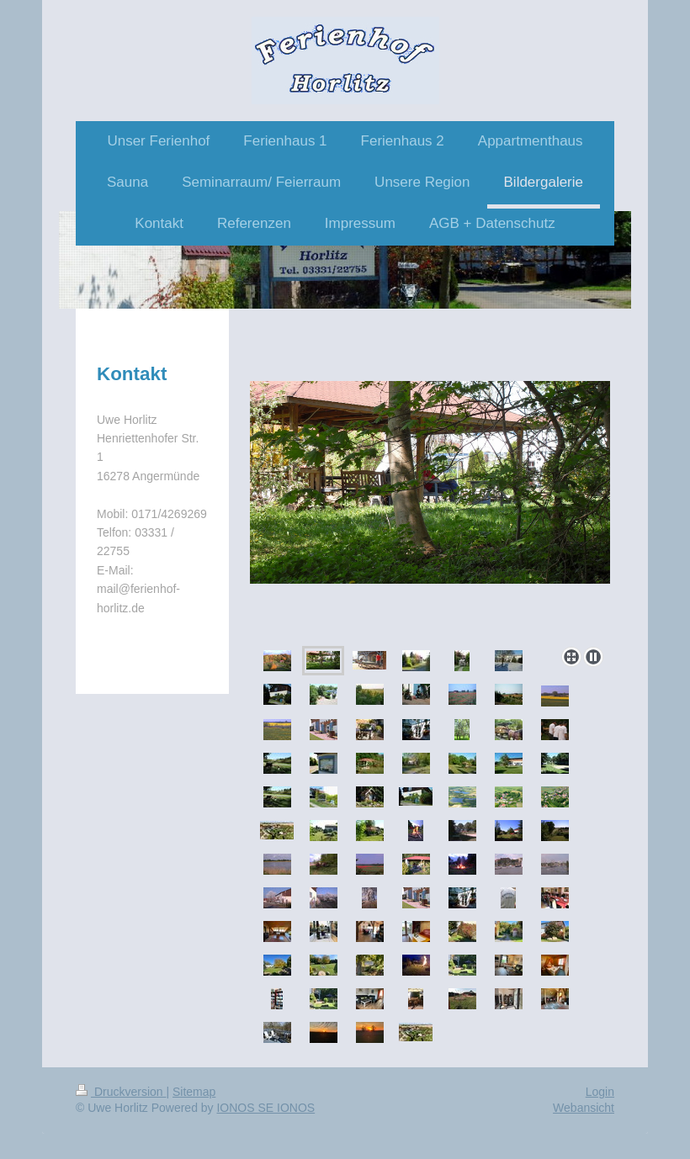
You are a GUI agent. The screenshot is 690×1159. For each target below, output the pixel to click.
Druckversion (121, 1091)
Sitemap (193, 1091)
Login (600, 1091)
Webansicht (583, 1107)
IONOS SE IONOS (265, 1107)
